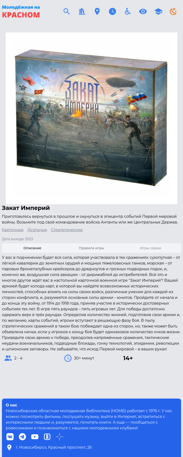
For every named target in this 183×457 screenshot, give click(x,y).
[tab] (32, 248)
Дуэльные (37, 230)
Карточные (13, 230)
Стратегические (67, 230)
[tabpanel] (91, 309)
